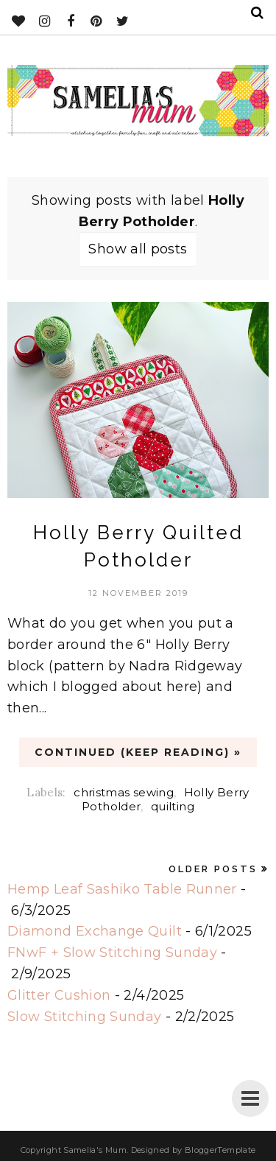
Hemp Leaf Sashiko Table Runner (122, 889)
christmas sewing (124, 792)
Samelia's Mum (95, 1150)
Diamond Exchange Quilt (94, 931)
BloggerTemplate (220, 1150)
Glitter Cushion (58, 995)
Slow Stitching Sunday (84, 1017)
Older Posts (213, 868)
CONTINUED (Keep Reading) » (138, 752)
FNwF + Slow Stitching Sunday (112, 952)
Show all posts (137, 249)
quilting (172, 806)
